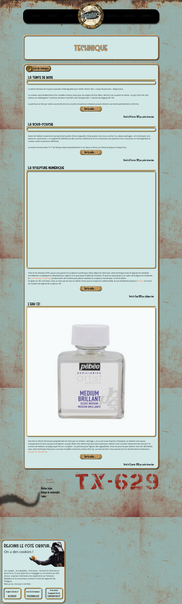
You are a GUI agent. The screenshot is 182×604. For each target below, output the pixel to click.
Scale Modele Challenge (40, 278)
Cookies (43, 496)
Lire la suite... (89, 109)
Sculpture (129, 16)
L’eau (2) (34, 304)
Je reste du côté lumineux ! (33, 594)
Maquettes (112, 16)
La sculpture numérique (46, 167)
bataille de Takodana (37, 451)
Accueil (36, 16)
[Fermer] (1, 508)
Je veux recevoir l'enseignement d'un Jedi (54, 593)
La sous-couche (40, 124)
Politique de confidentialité (50, 492)
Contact (69, 16)
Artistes (52, 16)
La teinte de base (40, 77)
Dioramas (146, 16)
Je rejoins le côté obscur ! (12, 594)
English (44, 5)
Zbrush (140, 281)
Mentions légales (46, 488)
